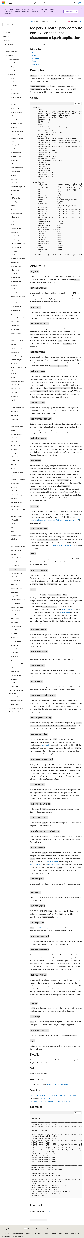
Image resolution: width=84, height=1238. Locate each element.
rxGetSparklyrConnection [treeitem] (18, 297)
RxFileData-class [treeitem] (16, 228)
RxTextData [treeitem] (14, 645)
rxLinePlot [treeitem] (14, 374)
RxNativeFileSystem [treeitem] (17, 427)
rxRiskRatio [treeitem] (14, 524)
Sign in (79, 3)
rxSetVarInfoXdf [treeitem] (16, 558)
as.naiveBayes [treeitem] (15, 93)
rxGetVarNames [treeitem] (16, 310)
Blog (27, 1234)
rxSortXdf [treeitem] (14, 562)
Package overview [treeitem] (14, 67)
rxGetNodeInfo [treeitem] (15, 289)
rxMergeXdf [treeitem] (14, 415)
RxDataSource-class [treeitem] (17, 168)
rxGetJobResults (52, 861)
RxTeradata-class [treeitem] (16, 630)
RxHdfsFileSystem (45, 928)
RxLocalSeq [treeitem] (14, 392)
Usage (34, 56)
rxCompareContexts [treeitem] (17, 131)
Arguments (35, 58)
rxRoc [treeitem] (12, 531)
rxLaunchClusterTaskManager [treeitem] (18, 368)
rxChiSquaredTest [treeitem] (16, 123)
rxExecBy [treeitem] (13, 209)
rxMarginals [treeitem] (14, 411)
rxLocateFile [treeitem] (14, 396)
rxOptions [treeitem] (14, 449)
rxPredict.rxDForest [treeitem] (17, 472)
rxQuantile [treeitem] (14, 487)
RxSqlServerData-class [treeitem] (18, 600)
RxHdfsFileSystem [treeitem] (16, 333)
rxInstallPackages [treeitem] (16, 360)
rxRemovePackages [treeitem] (17, 516)
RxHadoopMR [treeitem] (15, 325)
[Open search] (74, 3)
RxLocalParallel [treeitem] (15, 385)
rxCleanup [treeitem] (14, 127)
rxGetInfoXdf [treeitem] (15, 270)
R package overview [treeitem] (13, 59)
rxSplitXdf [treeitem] (14, 584)
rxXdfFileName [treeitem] (15, 683)
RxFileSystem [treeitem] (15, 232)
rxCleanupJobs (53, 864)
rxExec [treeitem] (13, 206)
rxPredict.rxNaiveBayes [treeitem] (18, 480)
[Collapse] (25, 20)
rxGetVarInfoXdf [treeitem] (16, 307)
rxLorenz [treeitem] (13, 404)
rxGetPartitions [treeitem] (15, 293)
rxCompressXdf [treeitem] (15, 135)
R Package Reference (42, 22)
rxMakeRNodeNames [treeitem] (17, 408)
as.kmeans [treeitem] (14, 86)
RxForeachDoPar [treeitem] (16, 247)
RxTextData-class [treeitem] (16, 641)
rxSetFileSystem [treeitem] (16, 550)
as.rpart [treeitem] (13, 101)
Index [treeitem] (6, 29)
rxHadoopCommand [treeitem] (17, 318)
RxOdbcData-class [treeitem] (16, 438)
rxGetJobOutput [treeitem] (16, 278)
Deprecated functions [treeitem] (16, 700)
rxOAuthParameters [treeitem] (17, 434)
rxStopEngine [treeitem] (15, 618)
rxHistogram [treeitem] (15, 337)
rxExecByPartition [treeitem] (16, 213)
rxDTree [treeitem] (13, 194)
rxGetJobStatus (66, 609)
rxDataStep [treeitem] (14, 175)
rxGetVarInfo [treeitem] (15, 303)
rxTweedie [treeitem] (14, 660)
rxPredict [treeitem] (13, 468)
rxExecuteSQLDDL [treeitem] (16, 217)
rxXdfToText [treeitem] (14, 687)
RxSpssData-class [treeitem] (16, 588)
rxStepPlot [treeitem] (14, 615)
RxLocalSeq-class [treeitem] (16, 389)
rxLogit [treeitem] (13, 400)
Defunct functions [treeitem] (14, 697)
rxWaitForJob (65, 612)
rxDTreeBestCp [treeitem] (15, 198)
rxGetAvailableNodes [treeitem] (17, 255)
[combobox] (14, 24)
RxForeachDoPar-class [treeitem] (18, 243)
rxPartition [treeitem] (14, 464)
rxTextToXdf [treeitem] (14, 649)
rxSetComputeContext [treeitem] (18, 547)
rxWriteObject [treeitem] (15, 671)
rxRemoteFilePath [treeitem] (16, 502)
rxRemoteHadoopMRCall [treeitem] (18, 511)
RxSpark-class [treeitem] (15, 565)
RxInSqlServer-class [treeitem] (17, 348)
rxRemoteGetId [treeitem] (15, 506)
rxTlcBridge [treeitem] (14, 653)
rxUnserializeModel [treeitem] (17, 664)
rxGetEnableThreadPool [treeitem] (18, 259)
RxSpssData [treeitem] (14, 592)
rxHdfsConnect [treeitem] (15, 329)
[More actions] (80, 21)
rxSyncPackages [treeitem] (16, 626)
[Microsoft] (3, 2)
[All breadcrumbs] (32, 21)
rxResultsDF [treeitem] (14, 520)
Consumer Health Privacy (59, 1234)
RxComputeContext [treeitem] (17, 145)
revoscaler (56, 22)
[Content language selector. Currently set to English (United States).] (11, 1228)
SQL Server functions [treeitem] (16, 708)
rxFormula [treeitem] (14, 251)
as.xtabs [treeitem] (13, 105)
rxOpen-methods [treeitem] (16, 445)
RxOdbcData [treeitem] (15, 442)
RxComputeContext (37, 1101)
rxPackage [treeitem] (14, 453)
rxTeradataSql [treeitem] (15, 637)
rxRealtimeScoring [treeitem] (16, 495)
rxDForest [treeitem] (14, 179)
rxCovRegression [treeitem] (16, 152)
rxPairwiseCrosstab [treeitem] (17, 457)
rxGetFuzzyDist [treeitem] (15, 262)
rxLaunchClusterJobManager (61, 545)
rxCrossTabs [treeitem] (14, 160)
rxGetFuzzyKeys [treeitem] (16, 266)
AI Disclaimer (6, 1234)
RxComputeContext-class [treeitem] (17, 140)
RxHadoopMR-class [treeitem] (17, 322)
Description (35, 53)
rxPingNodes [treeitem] (15, 461)
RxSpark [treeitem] (13, 569)
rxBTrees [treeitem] (13, 116)
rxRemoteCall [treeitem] (15, 498)
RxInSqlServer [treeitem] (15, 352)
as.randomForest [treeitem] (16, 97)
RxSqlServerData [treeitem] (16, 603)
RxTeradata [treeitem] (14, 634)
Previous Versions (17, 1234)
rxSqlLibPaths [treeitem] (15, 596)
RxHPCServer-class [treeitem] (17, 341)
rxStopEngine (45, 745)
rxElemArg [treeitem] (14, 202)
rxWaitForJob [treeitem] (15, 668)
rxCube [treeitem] (13, 164)
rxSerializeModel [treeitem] (16, 543)
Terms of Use (75, 1234)
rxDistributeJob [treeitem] (15, 190)
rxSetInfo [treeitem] (13, 554)
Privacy (44, 1234)
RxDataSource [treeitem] (15, 171)
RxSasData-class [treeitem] (16, 535)
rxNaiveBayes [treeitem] (15, 423)
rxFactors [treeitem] (14, 224)
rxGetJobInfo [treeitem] (15, 274)
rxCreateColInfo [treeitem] (16, 156)
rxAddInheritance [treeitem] (16, 112)
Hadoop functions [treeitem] (14, 704)
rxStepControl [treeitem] (15, 611)
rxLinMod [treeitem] (14, 377)
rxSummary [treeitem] (14, 622)
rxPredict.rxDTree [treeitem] (16, 476)
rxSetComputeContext (52, 1101)
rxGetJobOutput (35, 864)
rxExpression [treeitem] (15, 221)
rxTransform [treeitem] (14, 656)
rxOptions (57, 917)
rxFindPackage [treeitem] (15, 240)
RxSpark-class (66, 1101)
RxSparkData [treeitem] (15, 577)
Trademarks (5, 1237)
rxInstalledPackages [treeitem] (17, 356)
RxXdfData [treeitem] (14, 679)
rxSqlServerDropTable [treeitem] (17, 607)
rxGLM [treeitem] (13, 314)
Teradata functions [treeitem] (15, 712)
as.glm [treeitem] (13, 82)
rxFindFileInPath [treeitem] (16, 236)
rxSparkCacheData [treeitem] (16, 573)
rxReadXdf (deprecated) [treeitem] (18, 491)
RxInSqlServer (46, 1098)
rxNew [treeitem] (13, 430)
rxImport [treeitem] (13, 344)
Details (34, 61)
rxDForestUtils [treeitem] (15, 183)
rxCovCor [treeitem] (14, 149)
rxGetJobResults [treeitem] (16, 281)
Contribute (36, 1234)
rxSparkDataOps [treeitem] (16, 581)
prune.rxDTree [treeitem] (15, 108)
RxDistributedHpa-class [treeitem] (18, 187)
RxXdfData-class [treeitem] (16, 675)
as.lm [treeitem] (12, 89)
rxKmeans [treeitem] (14, 363)
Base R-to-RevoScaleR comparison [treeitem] (16, 691)
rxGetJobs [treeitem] (14, 285)
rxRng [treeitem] (12, 528)
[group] (56, 183)
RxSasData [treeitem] (14, 539)
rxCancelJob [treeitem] (14, 120)
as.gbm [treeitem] (13, 78)
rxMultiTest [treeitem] (14, 419)
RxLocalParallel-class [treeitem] (17, 381)
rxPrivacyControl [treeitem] (16, 483)
